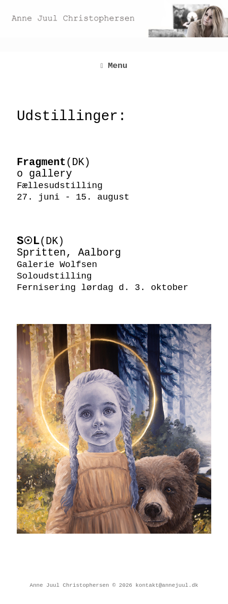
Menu (114, 65)
